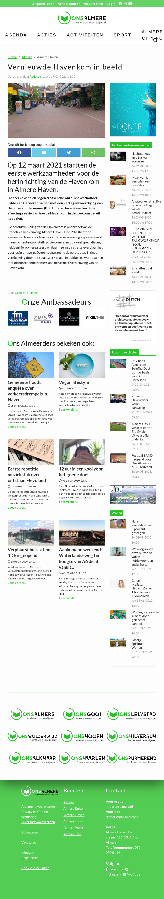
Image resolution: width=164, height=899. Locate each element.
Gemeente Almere (26, 292)
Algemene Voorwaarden (39, 806)
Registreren (29, 858)
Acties (46, 35)
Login (111, 3)
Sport (123, 35)
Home (12, 57)
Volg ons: (114, 863)
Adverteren (93, 3)
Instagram (113, 874)
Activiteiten (85, 35)
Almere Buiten (73, 808)
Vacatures (28, 842)
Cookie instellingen (35, 868)
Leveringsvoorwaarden (38, 822)
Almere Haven (73, 815)
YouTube (133, 874)
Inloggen (27, 852)
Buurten (73, 790)
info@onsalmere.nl (119, 806)
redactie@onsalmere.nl (122, 817)
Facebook (115, 869)
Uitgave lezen (43, 3)
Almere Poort (73, 827)
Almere (27, 57)
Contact (115, 790)
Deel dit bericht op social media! (31, 144)
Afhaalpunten (69, 3)
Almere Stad (72, 834)
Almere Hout (72, 821)
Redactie (35, 76)
